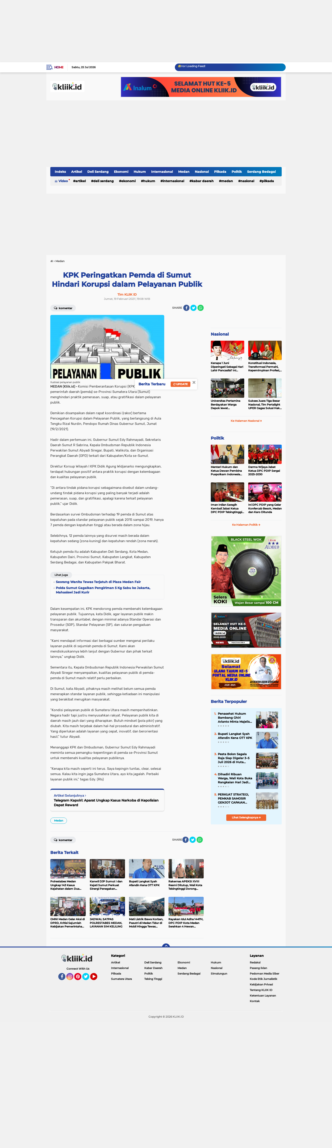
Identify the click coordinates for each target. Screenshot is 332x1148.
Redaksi (255, 962)
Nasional (202, 172)
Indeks (60, 172)
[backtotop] (166, 947)
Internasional (162, 172)
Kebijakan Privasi (261, 984)
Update (180, 384)
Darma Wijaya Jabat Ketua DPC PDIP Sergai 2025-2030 (264, 470)
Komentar (63, 308)
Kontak (255, 1001)
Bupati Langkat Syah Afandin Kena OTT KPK (235, 736)
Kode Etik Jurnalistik (263, 979)
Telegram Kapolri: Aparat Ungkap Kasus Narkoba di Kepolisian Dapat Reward (106, 802)
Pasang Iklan (258, 968)
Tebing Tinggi (153, 979)
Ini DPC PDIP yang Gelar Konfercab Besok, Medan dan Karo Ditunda (265, 508)
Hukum (140, 172)
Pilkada (220, 172)
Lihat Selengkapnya (246, 817)
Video (63, 181)
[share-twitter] (193, 308)
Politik (237, 172)
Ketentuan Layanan (263, 995)
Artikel (76, 172)
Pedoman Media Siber (264, 973)
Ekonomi (121, 172)
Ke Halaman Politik (246, 524)
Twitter (87, 978)
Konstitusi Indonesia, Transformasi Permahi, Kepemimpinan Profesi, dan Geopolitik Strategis (264, 366)
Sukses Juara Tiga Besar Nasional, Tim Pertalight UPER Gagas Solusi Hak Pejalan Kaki (264, 404)
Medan (183, 172)
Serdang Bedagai (261, 172)
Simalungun (219, 973)
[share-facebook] (186, 308)
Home (58, 67)
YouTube (97, 978)
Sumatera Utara (121, 979)
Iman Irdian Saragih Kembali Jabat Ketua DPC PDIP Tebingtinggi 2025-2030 (226, 508)
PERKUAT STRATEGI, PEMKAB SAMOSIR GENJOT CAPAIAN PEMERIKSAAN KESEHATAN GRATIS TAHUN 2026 (233, 799)
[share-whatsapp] (200, 308)
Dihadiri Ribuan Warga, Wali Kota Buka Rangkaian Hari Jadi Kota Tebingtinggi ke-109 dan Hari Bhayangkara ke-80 (235, 778)
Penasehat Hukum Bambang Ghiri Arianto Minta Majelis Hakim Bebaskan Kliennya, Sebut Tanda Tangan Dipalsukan (235, 718)
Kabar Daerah (203, 181)
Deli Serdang (98, 172)
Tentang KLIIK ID (261, 990)
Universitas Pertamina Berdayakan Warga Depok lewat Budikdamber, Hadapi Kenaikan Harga (225, 404)
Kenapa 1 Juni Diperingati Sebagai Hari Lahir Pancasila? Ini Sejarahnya (227, 366)
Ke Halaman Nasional (246, 420)
